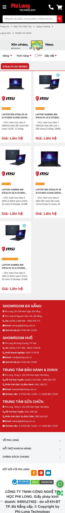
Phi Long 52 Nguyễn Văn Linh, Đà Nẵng (23, 316)
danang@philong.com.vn (23, 325)
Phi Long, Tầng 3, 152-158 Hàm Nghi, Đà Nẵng (27, 375)
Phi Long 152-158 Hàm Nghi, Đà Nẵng (22, 311)
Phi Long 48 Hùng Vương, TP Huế (20, 343)
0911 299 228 (31, 412)
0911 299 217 (41, 384)
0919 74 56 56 (32, 352)
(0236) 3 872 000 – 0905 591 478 (40, 380)
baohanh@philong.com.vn (24, 389)
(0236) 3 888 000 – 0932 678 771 (24, 321)
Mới (40, 55)
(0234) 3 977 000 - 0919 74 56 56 (24, 348)
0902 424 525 (41, 416)
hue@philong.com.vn (22, 357)
